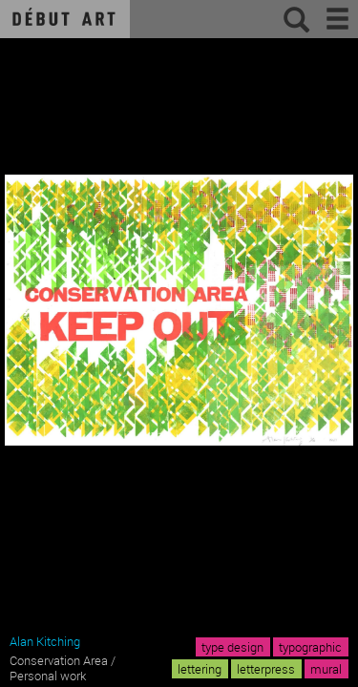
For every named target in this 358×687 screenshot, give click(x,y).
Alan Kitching (45, 641)
